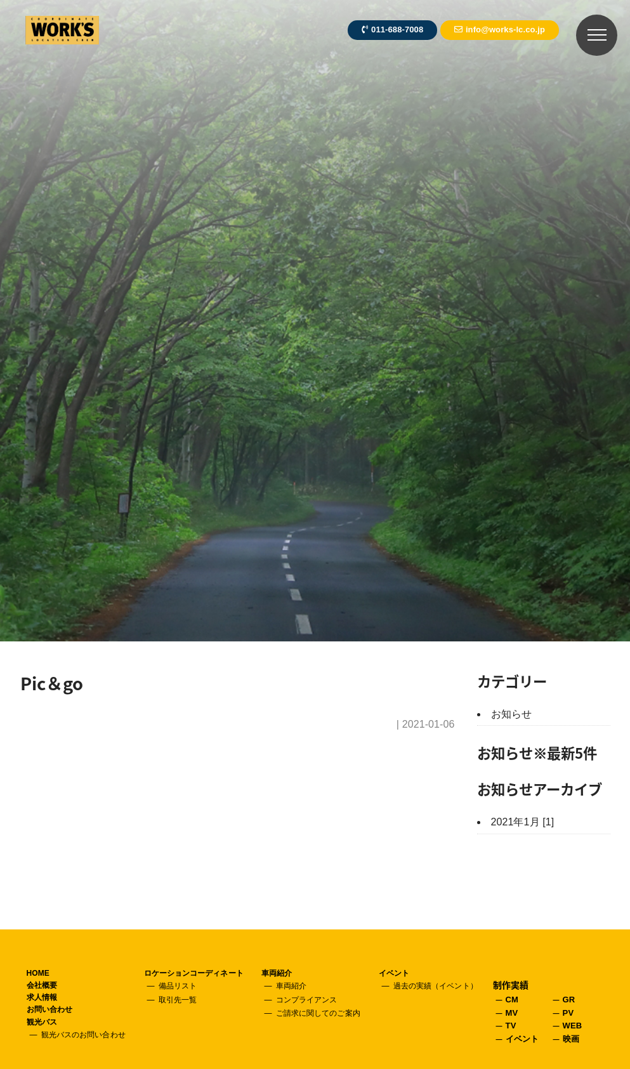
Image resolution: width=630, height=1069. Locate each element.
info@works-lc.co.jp (499, 29)
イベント (394, 973)
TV (511, 1025)
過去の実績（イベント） (435, 985)
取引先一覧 (178, 999)
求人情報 (42, 997)
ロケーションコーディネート (194, 973)
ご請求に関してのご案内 (318, 1013)
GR (569, 999)
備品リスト (178, 985)
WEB (572, 1025)
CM (512, 999)
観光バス (42, 1022)
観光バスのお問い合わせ (83, 1034)
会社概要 (42, 985)
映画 (571, 1039)
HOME (38, 973)
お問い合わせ (50, 1009)
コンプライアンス (307, 999)
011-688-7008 (392, 29)
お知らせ (511, 714)
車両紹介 (276, 973)
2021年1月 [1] (523, 822)
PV (568, 1013)
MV (512, 1013)
